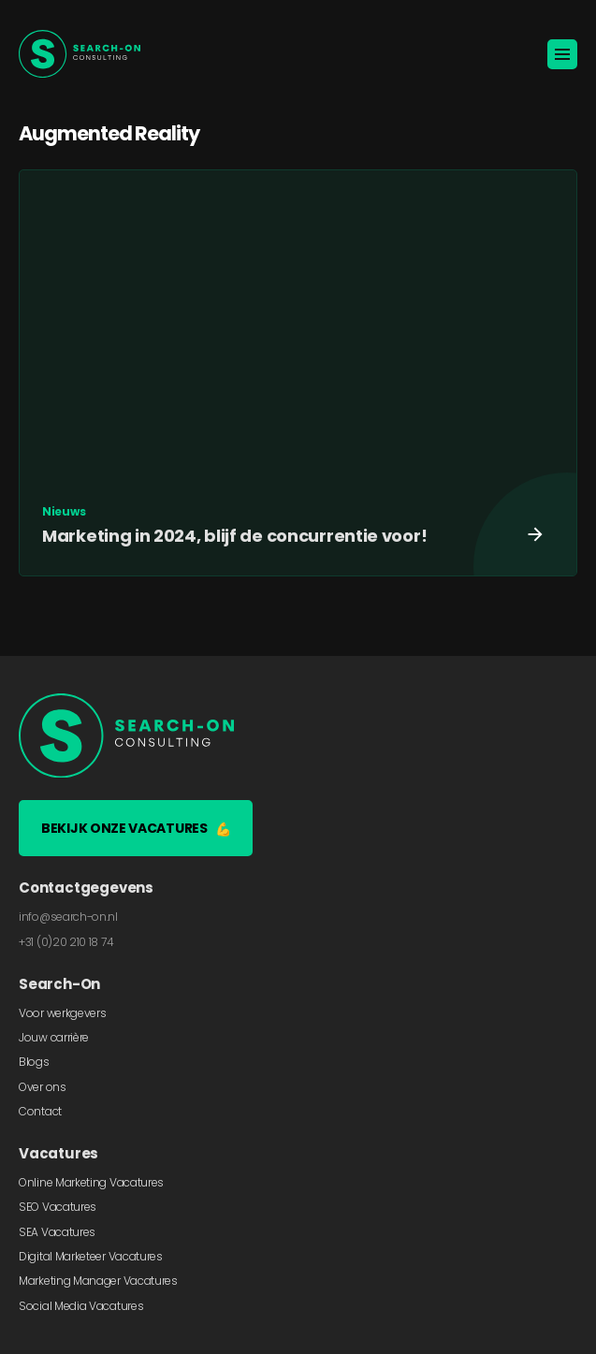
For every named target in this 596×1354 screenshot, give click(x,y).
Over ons (42, 1087)
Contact (40, 1111)
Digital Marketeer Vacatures (91, 1256)
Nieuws (63, 511)
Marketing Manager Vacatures (98, 1280)
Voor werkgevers (63, 1013)
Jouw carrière (54, 1037)
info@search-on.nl (68, 917)
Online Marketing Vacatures (91, 1182)
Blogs (34, 1062)
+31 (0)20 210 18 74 (66, 942)
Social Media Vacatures (81, 1306)
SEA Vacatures (57, 1232)
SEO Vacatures (57, 1207)
